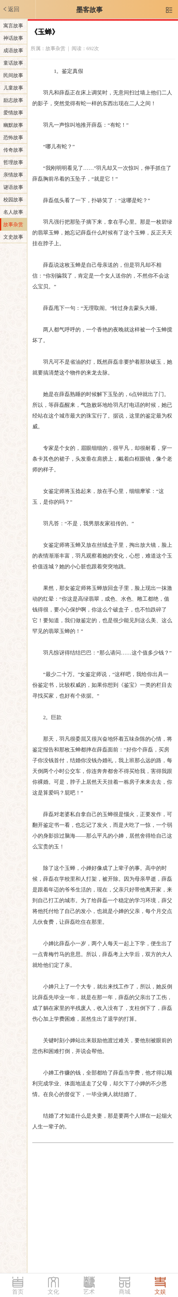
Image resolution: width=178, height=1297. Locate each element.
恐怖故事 (13, 137)
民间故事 (13, 75)
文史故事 (13, 237)
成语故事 (13, 50)
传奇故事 (13, 150)
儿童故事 (13, 88)
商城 (124, 1292)
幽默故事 (13, 125)
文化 (53, 1292)
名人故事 (13, 212)
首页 (18, 1292)
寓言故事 (13, 26)
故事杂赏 (13, 224)
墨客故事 (89, 9)
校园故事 (13, 200)
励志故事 (13, 100)
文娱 (160, 1292)
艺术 (89, 1292)
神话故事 (13, 38)
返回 (10, 9)
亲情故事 (13, 175)
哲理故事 (13, 162)
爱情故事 (13, 113)
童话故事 (13, 63)
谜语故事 (13, 187)
